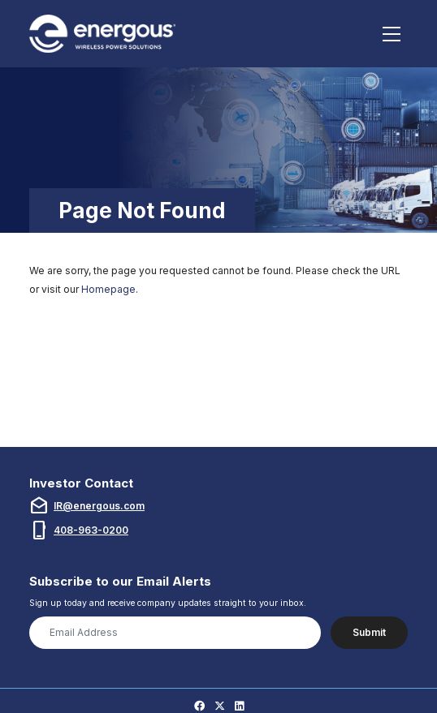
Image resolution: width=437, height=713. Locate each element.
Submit (369, 632)
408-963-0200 (91, 530)
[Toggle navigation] (392, 34)
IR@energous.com (99, 506)
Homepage (108, 289)
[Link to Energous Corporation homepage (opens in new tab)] (104, 33)
